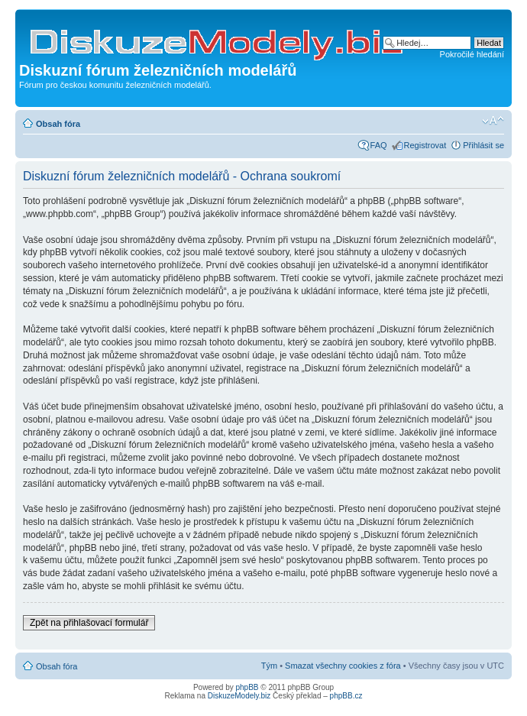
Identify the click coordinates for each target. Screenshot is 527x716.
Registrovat (425, 145)
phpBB (247, 687)
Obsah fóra (58, 123)
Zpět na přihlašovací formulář (89, 622)
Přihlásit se (483, 145)
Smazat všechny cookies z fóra (343, 665)
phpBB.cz (346, 696)
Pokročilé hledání (472, 54)
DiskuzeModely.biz (239, 696)
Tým (269, 665)
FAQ (378, 145)
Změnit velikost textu (493, 121)
